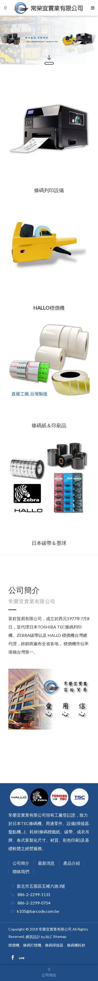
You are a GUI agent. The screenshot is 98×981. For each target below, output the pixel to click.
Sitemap (59, 936)
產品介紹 (71, 863)
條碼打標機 (32, 945)
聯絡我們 (21, 871)
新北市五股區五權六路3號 (41, 886)
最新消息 (46, 863)
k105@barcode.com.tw (38, 911)
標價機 (13, 945)
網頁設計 (33, 936)
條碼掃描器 (54, 945)
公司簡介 (21, 863)
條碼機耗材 (76, 945)
